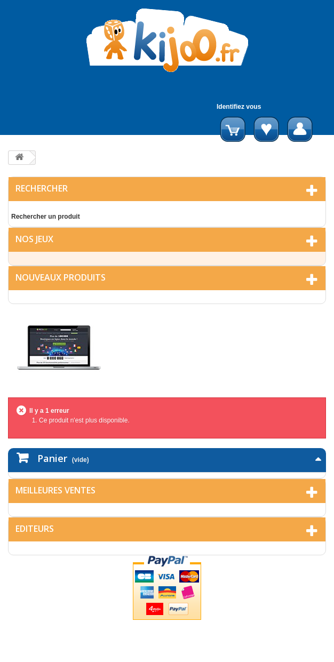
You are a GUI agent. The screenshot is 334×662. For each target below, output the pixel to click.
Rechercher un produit (45, 216)
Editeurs (34, 529)
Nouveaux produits (60, 277)
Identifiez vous (239, 106)
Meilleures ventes (55, 490)
